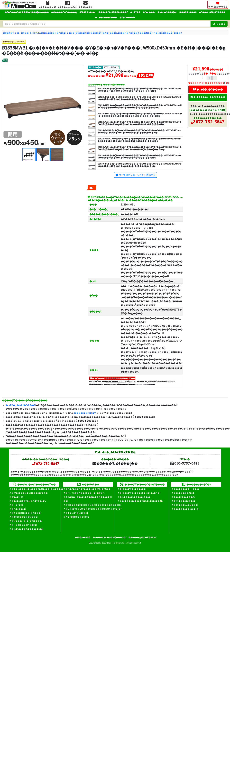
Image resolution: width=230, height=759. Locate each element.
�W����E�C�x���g (64, 12)
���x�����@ (184, 496)
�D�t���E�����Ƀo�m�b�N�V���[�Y (93, 508)
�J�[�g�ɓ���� (207, 89)
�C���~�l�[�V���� (212, 12)
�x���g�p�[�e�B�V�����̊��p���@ (93, 504)
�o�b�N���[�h (167, 12)
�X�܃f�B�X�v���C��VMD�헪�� (87, 488)
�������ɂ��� (186, 488)
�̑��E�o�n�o (87, 12)
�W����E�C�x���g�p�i (29, 492)
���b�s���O (188, 12)
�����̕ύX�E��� (186, 504)
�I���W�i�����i (133, 488)
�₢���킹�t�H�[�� (115, 463)
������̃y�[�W (85, 412)
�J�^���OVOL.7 (115, 381)
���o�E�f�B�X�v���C (113, 12)
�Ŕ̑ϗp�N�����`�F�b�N (84, 492)
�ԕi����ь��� (184, 500)
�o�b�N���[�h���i (26, 512)
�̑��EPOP (17, 496)
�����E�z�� (184, 492)
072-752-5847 (210, 121)
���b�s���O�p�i (24, 516)
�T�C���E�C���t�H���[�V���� (27, 12)
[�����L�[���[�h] (106, 24)
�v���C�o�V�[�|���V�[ (109, 537)
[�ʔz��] (5, 61)
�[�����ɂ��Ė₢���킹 (207, 96)
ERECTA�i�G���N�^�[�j (49, 32)
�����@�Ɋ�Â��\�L (143, 537)
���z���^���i (106, 17)
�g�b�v (8, 32)
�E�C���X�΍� (127, 17)
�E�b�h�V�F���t (168, 32)
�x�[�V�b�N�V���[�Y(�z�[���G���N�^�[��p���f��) (110, 32)
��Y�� (135, 12)
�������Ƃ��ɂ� (186, 508)
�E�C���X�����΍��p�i (27, 528)
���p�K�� (83, 537)
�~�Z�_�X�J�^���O (21, 405)
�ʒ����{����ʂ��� (135, 496)
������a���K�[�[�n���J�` (142, 500)
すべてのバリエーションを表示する (137, 174)
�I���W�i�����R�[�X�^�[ (140, 492)
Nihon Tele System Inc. (115, 543)
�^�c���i (149, 12)
